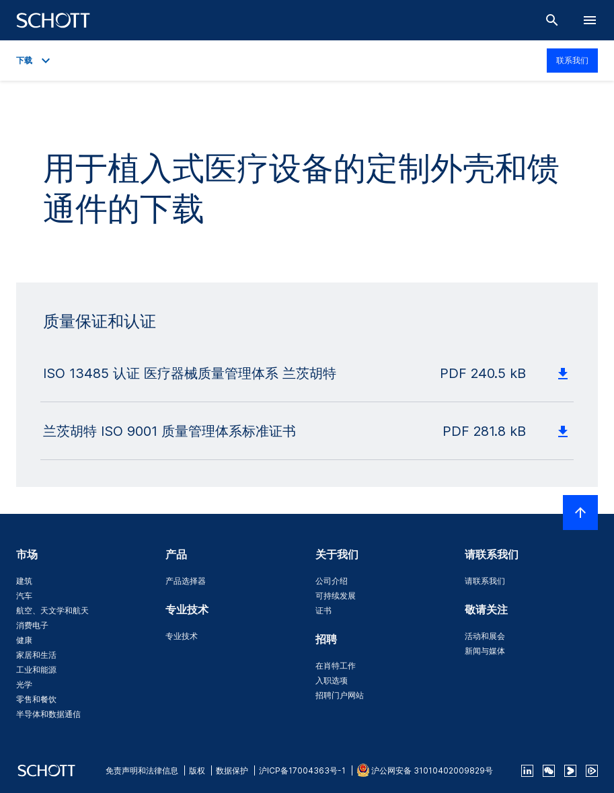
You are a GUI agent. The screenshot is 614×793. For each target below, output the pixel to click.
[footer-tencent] (592, 771)
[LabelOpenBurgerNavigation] (590, 20)
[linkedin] (527, 771)
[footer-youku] (570, 771)
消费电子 (32, 625)
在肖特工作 (335, 665)
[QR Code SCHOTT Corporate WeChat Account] (549, 771)
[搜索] (552, 20)
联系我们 (572, 60)
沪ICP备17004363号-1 (302, 770)
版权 (197, 770)
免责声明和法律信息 (142, 770)
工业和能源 (36, 670)
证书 (323, 610)
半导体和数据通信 (48, 714)
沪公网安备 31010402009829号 (432, 770)
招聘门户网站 (339, 695)
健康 (24, 640)
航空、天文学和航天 (52, 610)
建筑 (24, 581)
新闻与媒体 (485, 651)
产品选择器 (185, 581)
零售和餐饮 (36, 699)
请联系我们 (485, 581)
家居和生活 (36, 655)
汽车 (24, 596)
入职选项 (331, 680)
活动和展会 (485, 636)
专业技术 (181, 636)
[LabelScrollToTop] (580, 512)
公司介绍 (331, 581)
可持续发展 (335, 596)
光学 (24, 684)
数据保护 (232, 770)
